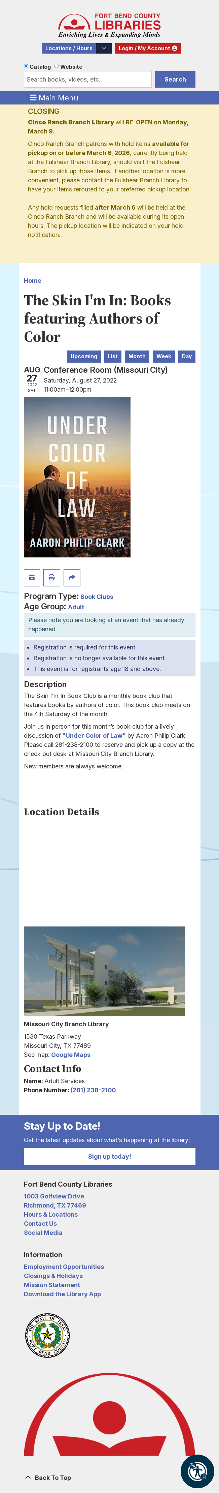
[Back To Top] (109, 1478)
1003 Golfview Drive (54, 1196)
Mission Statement (52, 1284)
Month (137, 356)
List (113, 356)
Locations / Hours (69, 48)
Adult (76, 607)
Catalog (40, 66)
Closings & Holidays (53, 1275)
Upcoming (84, 356)
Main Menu (54, 97)
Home (32, 280)
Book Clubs (96, 596)
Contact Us (40, 1223)
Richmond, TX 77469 (55, 1205)
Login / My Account (144, 48)
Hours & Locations (51, 1214)
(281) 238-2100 (93, 1090)
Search (175, 79)
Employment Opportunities (64, 1266)
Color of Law (103, 735)
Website (71, 66)
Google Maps (70, 1054)
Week (163, 356)
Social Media (43, 1232)
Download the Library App (62, 1294)
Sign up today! (109, 1156)
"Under (73, 735)
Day (187, 356)
